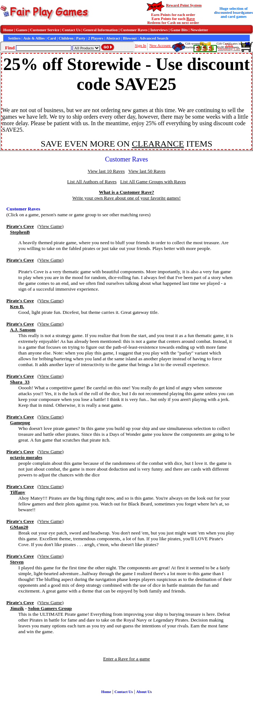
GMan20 (19, 527)
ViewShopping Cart (229, 47)
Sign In (140, 46)
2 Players (95, 38)
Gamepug (20, 422)
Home (8, 30)
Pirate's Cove (20, 226)
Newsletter (199, 30)
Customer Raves (134, 30)
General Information (100, 30)
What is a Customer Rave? (126, 192)
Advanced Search (154, 38)
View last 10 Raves (106, 171)
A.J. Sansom (23, 329)
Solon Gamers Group (50, 608)
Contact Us (71, 30)
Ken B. (17, 306)
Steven (17, 562)
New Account (160, 46)
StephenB (20, 232)
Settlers (14, 38)
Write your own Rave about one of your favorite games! (126, 198)
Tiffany (17, 492)
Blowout (130, 38)
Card (51, 38)
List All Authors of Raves (91, 181)
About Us (144, 692)
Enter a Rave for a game (126, 658)
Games (21, 30)
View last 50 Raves (146, 171)
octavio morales (26, 457)
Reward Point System (184, 5)
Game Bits (179, 30)
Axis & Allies (34, 38)
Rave (190, 19)
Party (80, 38)
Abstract (113, 38)
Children (66, 38)
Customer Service (44, 30)
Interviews (159, 30)
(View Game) (50, 226)
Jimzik (17, 608)
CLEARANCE (158, 143)
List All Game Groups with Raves (153, 181)
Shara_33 (19, 382)
